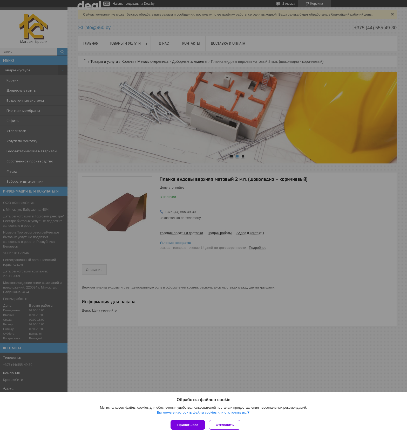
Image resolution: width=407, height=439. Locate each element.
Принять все (187, 425)
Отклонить (226, 425)
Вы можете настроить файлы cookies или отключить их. (202, 413)
